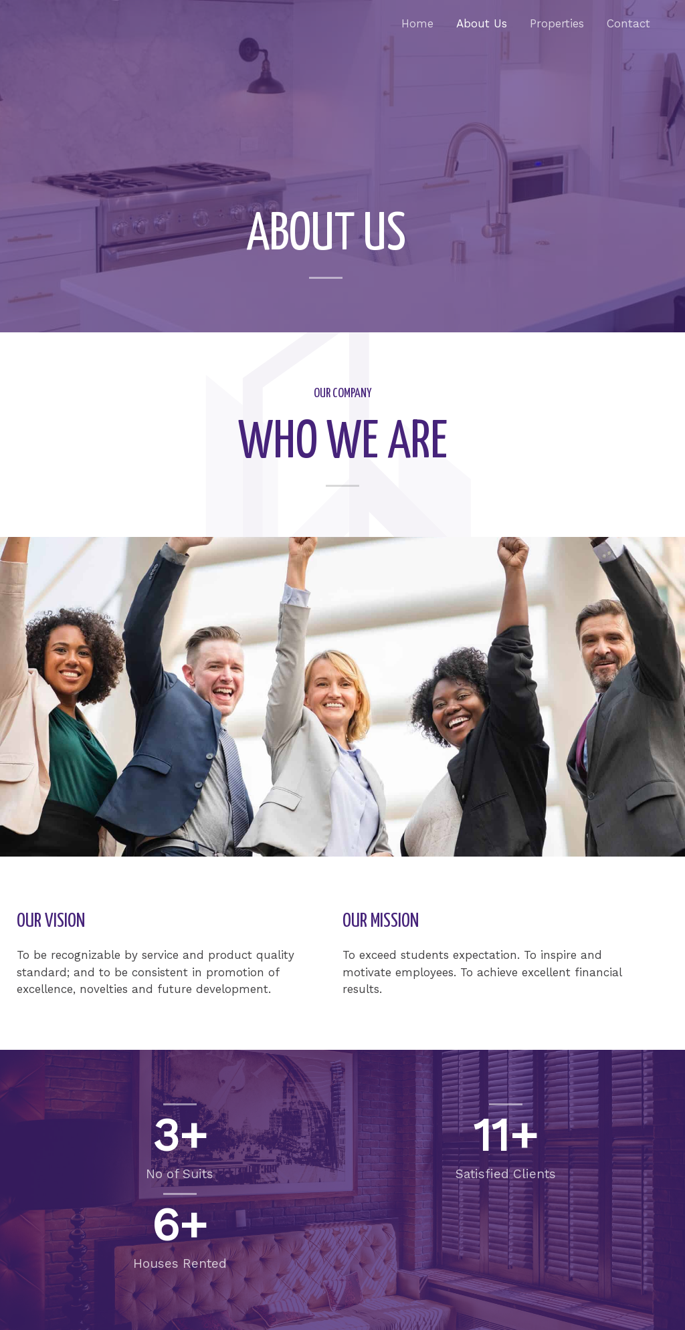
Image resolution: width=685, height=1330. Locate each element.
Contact (628, 23)
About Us (481, 23)
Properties (557, 23)
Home (417, 23)
